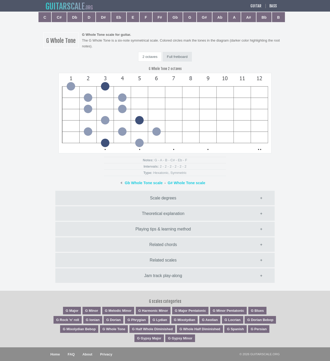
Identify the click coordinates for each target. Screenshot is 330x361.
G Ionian (93, 320)
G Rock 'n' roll (67, 320)
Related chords (163, 244)
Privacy (106, 354)
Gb (175, 17)
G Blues (257, 311)
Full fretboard (177, 57)
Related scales (163, 260)
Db (74, 17)
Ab (219, 17)
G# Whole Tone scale (186, 183)
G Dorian (113, 320)
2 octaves (149, 57)
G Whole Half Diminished (199, 329)
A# (248, 17)
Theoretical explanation (163, 213)
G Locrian (233, 320)
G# (204, 17)
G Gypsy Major (149, 338)
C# (59, 17)
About (87, 354)
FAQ (71, 354)
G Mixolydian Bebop (79, 329)
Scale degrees (163, 198)
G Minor (91, 311)
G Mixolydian (184, 320)
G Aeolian (210, 320)
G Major (72, 311)
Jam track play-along (163, 275)
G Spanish (235, 329)
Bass (273, 6)
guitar (65, 6)
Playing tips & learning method (163, 229)
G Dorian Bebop (260, 320)
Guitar (255, 6)
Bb (263, 17)
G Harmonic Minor (153, 311)
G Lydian (160, 320)
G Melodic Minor (118, 311)
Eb (118, 17)
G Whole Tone (114, 329)
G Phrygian (137, 320)
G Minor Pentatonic (228, 311)
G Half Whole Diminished (152, 329)
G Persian (259, 329)
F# (160, 17)
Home (55, 354)
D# (103, 17)
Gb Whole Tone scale (144, 183)
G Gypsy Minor (180, 338)
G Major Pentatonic (190, 311)
